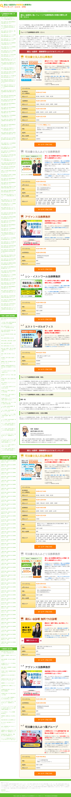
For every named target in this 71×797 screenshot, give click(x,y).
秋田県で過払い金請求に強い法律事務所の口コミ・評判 (8, 477)
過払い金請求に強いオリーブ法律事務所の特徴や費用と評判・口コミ (8, 275)
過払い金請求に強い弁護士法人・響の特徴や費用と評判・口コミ (8, 32)
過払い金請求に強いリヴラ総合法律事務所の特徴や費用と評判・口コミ (8, 55)
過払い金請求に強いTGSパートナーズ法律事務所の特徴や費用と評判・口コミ (8, 309)
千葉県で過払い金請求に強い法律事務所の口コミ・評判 (8, 505)
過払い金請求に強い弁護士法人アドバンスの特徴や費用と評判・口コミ (8, 129)
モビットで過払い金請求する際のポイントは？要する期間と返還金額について (8, 425)
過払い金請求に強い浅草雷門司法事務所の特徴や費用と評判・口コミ (8, 300)
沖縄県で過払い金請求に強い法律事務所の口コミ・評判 (8, 643)
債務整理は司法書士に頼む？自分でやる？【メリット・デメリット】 (8, 680)
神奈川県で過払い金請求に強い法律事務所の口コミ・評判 (8, 513)
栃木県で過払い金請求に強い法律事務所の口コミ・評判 (8, 493)
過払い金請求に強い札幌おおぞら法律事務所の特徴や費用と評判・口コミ (8, 187)
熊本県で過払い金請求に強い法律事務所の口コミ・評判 (8, 627)
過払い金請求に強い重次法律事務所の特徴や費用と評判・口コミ (8, 112)
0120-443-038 (41, 109)
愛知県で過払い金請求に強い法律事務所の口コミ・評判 (8, 548)
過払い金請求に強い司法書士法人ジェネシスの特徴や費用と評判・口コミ (8, 68)
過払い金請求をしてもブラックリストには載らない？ (8, 383)
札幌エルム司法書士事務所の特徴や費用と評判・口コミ (8, 171)
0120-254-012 (41, 181)
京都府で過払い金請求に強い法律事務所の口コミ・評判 (8, 560)
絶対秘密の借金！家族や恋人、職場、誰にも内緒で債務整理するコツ (8, 735)
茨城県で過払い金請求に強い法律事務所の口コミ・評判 (8, 489)
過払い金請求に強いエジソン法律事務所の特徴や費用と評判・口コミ (8, 204)
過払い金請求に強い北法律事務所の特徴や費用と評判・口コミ (8, 152)
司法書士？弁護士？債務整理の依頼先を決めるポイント (8, 672)
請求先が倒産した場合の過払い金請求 (8, 340)
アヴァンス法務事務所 (37, 216)
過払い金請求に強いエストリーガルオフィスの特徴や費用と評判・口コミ (8, 159)
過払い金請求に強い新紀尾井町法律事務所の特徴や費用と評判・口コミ (8, 96)
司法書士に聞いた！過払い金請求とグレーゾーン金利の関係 (8, 395)
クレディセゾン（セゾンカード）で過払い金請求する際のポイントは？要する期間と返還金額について (8, 441)
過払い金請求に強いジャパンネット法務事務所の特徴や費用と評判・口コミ (8, 59)
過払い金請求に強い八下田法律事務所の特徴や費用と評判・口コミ (8, 116)
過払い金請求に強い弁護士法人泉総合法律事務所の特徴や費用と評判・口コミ (8, 134)
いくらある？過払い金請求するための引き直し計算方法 (8, 387)
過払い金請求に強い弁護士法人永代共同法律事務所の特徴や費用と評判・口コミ (8, 92)
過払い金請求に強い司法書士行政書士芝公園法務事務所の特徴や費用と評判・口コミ (8, 251)
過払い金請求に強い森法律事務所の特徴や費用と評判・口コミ (8, 267)
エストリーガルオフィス (39, 326)
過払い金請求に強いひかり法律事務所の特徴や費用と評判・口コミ (8, 47)
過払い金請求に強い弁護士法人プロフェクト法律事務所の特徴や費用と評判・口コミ (8, 86)
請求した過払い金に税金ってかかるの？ (8, 354)
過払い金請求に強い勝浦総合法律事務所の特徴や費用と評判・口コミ (8, 264)
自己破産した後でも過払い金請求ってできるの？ (8, 358)
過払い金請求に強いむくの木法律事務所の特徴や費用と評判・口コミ (8, 238)
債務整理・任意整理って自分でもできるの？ (8, 656)
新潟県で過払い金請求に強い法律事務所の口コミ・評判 (8, 516)
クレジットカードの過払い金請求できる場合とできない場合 (8, 445)
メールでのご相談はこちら (43, 124)
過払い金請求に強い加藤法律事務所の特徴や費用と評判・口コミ (8, 125)
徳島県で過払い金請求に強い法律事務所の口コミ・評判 (8, 599)
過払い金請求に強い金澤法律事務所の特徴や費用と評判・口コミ (8, 221)
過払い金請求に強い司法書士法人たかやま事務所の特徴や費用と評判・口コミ (8, 292)
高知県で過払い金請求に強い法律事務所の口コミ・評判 (8, 611)
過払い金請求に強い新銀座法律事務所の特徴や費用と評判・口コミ (8, 271)
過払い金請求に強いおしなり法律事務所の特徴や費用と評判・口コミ (8, 148)
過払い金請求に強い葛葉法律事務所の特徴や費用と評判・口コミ (8, 179)
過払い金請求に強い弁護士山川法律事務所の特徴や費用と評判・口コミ (8, 72)
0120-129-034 (41, 101)
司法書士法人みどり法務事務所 (42, 151)
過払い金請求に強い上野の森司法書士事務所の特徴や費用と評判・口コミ (8, 296)
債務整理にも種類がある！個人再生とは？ (8, 716)
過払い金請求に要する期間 (6, 343)
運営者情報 (3, 790)
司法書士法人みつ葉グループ (41, 726)
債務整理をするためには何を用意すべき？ (8, 676)
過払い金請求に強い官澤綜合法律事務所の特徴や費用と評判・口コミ (8, 217)
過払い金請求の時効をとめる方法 (7, 338)
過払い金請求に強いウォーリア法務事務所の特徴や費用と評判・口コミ (8, 39)
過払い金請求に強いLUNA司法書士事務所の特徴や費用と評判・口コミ (8, 304)
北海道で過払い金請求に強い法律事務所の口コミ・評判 (8, 461)
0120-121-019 (41, 116)
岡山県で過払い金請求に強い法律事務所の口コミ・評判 (8, 587)
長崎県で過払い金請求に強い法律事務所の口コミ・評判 (8, 623)
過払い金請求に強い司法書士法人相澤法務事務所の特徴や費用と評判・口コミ (8, 121)
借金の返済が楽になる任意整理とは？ (8, 719)
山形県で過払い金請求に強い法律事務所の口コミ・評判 (8, 481)
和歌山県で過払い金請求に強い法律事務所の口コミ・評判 (8, 576)
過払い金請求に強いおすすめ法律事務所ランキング (8, 319)
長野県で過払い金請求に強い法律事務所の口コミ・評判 (8, 536)
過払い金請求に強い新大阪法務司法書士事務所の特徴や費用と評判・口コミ (8, 163)
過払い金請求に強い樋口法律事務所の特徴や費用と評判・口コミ (8, 108)
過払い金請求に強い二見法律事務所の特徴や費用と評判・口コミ (8, 229)
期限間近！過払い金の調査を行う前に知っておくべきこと (8, 362)
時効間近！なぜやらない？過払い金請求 (8, 375)
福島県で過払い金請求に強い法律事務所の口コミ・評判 (8, 485)
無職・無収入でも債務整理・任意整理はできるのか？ (8, 668)
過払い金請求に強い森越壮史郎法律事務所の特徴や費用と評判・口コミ (8, 191)
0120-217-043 (41, 92)
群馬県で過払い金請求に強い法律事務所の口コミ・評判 (8, 497)
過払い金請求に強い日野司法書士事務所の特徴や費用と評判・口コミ (8, 155)
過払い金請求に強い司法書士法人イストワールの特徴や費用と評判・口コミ (8, 18)
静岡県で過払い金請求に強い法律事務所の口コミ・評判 (8, 544)
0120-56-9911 (41, 757)
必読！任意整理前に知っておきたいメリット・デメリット (8, 727)
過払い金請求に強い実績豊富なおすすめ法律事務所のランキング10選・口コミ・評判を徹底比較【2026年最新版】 (36, 795)
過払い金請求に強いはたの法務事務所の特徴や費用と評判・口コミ (8, 43)
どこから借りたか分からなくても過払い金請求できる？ (8, 371)
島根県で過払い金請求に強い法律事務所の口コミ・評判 (8, 584)
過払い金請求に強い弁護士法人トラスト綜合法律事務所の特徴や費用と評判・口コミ (8, 234)
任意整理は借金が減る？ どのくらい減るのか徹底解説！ (8, 690)
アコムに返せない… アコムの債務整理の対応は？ (8, 712)
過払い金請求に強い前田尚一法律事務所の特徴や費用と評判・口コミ (8, 175)
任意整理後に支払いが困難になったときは (8, 686)
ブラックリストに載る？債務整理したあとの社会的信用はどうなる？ (8, 698)
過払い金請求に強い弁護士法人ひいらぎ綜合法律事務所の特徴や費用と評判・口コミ (8, 81)
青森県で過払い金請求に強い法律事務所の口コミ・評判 (8, 465)
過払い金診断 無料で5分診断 (41, 619)
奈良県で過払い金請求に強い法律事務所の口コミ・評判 (8, 572)
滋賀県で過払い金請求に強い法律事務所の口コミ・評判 (8, 556)
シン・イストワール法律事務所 (42, 276)
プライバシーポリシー (5, 791)
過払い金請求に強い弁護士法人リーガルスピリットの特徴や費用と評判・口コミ (8, 196)
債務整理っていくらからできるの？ (8, 683)
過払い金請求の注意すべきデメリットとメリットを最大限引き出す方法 (8, 327)
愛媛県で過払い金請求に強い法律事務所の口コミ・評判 (8, 607)
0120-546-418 (41, 302)
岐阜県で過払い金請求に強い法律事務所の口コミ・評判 (8, 540)
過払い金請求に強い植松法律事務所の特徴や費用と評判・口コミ (8, 225)
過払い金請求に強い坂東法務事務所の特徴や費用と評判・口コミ (8, 183)
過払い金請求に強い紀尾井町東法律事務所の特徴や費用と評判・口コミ (8, 246)
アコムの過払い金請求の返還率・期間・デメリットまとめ (8, 407)
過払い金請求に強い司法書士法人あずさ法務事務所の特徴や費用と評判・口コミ (8, 64)
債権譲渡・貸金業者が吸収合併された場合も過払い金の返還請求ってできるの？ (8, 367)
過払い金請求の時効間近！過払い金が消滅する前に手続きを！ (8, 331)
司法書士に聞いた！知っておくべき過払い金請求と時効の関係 (8, 403)
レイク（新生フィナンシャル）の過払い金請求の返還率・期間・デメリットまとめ (8, 415)
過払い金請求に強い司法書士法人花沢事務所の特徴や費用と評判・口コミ (8, 256)
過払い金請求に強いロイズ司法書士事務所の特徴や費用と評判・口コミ (8, 242)
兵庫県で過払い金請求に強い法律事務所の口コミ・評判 (8, 568)
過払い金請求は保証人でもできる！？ (8, 345)
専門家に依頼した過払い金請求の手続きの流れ (8, 379)
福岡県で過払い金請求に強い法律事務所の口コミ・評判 (8, 615)
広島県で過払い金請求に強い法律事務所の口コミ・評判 (8, 591)
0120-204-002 (41, 252)
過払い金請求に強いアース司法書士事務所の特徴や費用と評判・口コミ (8, 76)
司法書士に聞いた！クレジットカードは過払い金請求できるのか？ (8, 399)
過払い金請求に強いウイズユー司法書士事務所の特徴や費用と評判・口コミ (8, 200)
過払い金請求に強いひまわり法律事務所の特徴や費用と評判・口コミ (8, 51)
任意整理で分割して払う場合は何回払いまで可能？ (8, 694)
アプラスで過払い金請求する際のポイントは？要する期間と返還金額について (8, 450)
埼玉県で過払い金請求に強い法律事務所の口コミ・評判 (8, 501)
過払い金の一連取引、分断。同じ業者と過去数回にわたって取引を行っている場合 (8, 350)
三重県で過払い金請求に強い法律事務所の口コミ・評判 (8, 552)
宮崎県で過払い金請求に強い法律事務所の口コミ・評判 (8, 635)
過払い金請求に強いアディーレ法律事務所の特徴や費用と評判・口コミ (8, 35)
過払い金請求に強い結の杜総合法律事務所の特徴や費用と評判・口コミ (8, 260)
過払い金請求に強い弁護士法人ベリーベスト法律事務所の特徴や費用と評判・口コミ (8, 27)
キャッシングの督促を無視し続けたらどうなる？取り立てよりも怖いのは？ (8, 739)
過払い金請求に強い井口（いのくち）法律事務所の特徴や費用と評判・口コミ (8, 209)
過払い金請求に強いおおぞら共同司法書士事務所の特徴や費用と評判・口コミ (8, 139)
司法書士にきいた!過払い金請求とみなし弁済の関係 (8, 391)
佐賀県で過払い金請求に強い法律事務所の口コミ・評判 (8, 619)
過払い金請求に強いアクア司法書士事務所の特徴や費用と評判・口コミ (8, 279)
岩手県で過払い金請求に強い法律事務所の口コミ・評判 (8, 469)
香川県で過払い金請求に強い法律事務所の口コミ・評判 (8, 603)
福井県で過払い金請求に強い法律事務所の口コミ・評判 (8, 528)
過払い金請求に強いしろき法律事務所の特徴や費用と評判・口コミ (8, 144)
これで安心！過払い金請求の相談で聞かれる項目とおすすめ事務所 (8, 323)
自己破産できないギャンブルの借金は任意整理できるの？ (8, 664)
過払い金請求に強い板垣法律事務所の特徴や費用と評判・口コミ (8, 104)
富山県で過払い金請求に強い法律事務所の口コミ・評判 (8, 520)
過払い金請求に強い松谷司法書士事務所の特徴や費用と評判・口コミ (8, 100)
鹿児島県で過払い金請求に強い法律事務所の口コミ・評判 (8, 639)
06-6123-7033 (41, 352)
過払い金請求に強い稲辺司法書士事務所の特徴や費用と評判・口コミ (8, 213)
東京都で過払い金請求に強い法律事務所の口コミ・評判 (8, 509)
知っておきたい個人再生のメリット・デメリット (8, 723)
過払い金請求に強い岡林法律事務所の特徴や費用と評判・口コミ (8, 287)
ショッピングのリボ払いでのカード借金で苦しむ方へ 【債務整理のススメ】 (8, 435)
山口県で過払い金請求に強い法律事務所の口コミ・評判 (8, 595)
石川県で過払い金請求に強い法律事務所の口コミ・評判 (8, 524)
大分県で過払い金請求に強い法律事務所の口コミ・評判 (8, 631)
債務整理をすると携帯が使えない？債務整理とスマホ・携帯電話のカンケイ (8, 731)
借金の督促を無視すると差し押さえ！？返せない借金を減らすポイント (8, 652)
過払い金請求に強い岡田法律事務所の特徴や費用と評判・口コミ (8, 22)
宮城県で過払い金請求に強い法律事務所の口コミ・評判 (8, 473)
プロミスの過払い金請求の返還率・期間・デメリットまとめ (8, 411)
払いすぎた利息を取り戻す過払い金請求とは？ (8, 335)
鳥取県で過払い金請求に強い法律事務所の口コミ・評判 (8, 580)
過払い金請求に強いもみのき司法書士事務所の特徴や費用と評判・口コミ (8, 283)
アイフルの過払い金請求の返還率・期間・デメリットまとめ (8, 420)
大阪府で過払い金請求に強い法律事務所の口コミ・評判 (8, 564)
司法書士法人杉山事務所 (38, 57)
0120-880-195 (41, 249)
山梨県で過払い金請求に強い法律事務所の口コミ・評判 (8, 532)
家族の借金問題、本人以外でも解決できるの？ (8, 660)
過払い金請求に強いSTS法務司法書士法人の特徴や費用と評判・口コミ (8, 167)
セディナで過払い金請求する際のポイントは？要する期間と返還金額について (8, 430)
